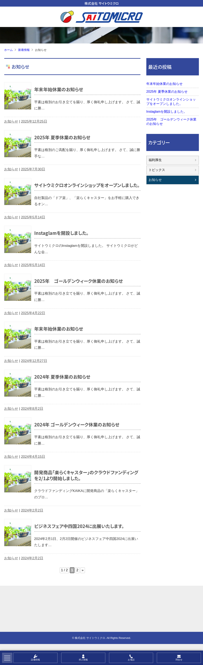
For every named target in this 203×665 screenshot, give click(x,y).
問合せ (179, 659)
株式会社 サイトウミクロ (101, 3)
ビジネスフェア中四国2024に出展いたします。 (79, 526)
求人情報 (83, 659)
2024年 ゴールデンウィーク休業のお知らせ (76, 424)
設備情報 (35, 659)
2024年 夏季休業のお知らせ (62, 376)
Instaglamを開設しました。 (61, 232)
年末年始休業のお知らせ (58, 89)
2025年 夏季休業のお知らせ (62, 137)
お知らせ (11, 121)
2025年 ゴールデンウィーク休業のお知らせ (78, 280)
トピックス (157, 170)
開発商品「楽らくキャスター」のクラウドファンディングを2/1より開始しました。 (86, 475)
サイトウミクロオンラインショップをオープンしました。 (87, 185)
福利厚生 (155, 160)
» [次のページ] (82, 570)
